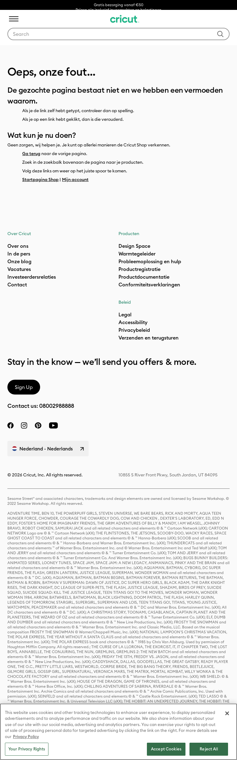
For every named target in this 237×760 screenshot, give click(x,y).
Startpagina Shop (40, 179)
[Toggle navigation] (13, 18)
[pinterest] (38, 425)
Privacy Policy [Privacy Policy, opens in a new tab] (26, 736)
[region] (118, 731)
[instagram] (24, 425)
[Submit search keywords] (220, 34)
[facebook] (10, 425)
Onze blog (19, 261)
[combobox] (118, 34)
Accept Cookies (166, 748)
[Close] (227, 713)
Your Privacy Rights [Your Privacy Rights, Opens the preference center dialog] (26, 748)
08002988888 (56, 405)
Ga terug (31, 153)
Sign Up (24, 387)
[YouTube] (53, 425)
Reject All (209, 748)
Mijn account (75, 179)
